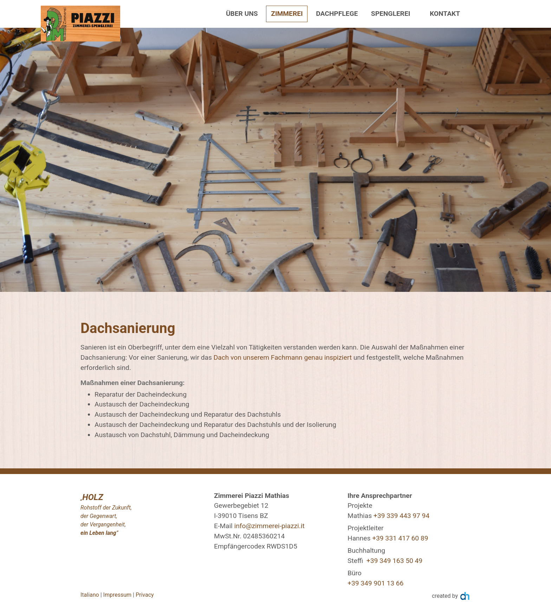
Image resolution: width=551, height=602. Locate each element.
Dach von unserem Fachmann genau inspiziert (284, 357)
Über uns (242, 13)
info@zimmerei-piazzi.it (269, 526)
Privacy (145, 594)
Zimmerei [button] (287, 13)
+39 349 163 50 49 (394, 561)
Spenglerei (390, 13)
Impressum (117, 594)
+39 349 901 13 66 (375, 583)
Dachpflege (337, 13)
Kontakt (445, 13)
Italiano (89, 594)
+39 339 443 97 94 (401, 516)
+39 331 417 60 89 (400, 538)
